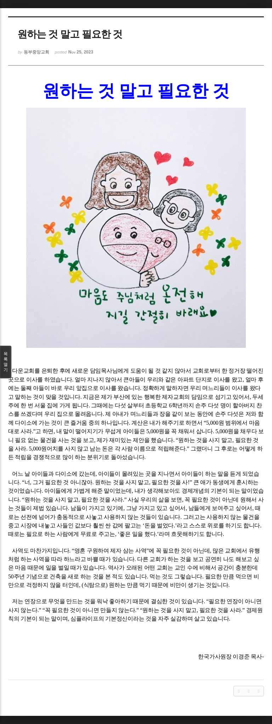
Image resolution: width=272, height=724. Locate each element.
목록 (6, 362)
